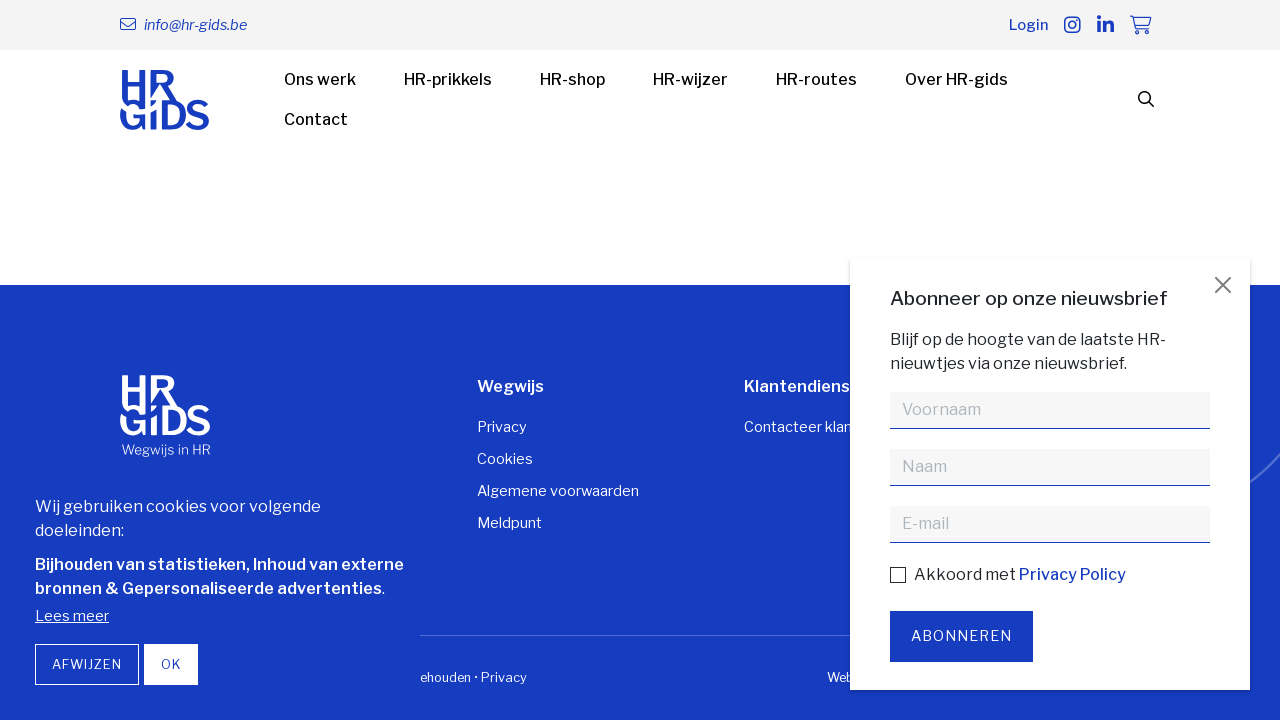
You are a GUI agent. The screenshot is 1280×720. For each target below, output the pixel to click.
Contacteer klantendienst (831, 427)
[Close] (1223, 285)
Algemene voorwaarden (558, 491)
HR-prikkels (448, 79)
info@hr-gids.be (195, 25)
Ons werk (320, 79)
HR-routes (816, 79)
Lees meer (72, 616)
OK (171, 664)
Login (1028, 25)
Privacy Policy (1072, 574)
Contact (316, 119)
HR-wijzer (690, 79)
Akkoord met (1020, 574)
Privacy (502, 427)
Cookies (505, 459)
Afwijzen (87, 664)
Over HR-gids (956, 79)
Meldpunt (509, 523)
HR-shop (572, 79)
